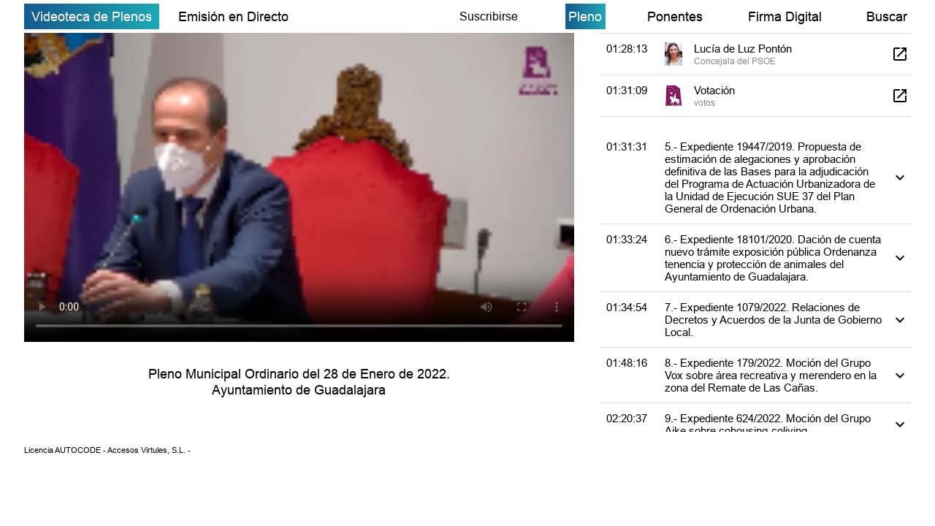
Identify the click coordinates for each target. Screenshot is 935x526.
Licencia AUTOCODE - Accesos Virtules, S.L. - (107, 450)
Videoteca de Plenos (91, 16)
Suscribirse (488, 16)
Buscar (886, 16)
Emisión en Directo (233, 16)
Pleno (585, 16)
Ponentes (675, 16)
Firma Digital (785, 16)
